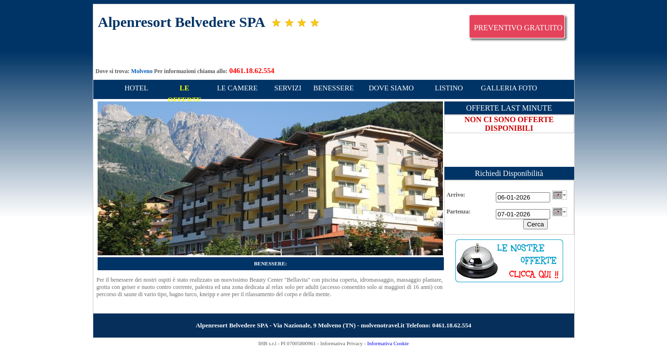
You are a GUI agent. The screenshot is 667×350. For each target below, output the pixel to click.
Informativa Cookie (387, 343)
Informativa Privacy (341, 343)
